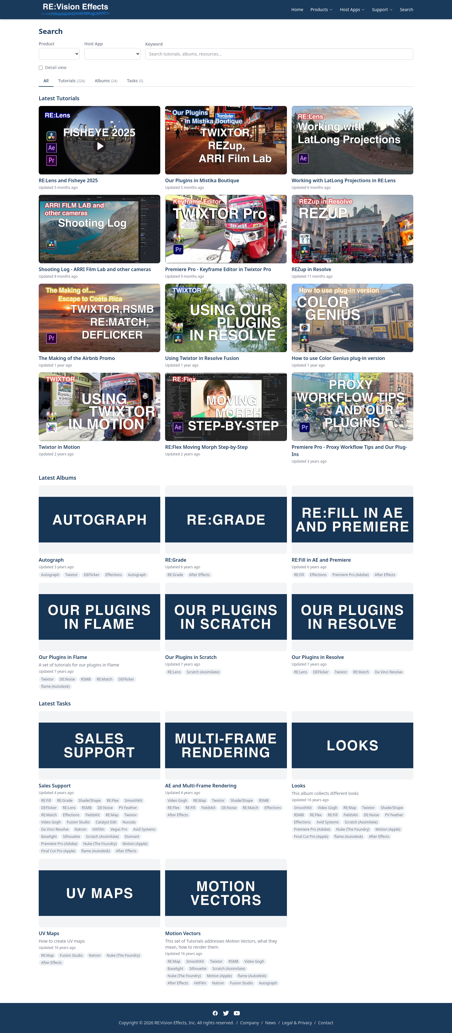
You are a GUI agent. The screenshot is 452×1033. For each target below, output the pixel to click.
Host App (93, 44)
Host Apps (352, 9)
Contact (325, 1022)
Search (406, 9)
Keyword (154, 44)
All (46, 80)
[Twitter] (226, 1013)
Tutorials (71, 80)
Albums (106, 80)
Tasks (135, 80)
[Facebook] (215, 1013)
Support (382, 9)
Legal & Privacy (297, 1022)
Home (297, 9)
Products (322, 9)
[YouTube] (237, 1013)
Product (46, 44)
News (270, 1022)
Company (249, 1022)
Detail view (52, 67)
